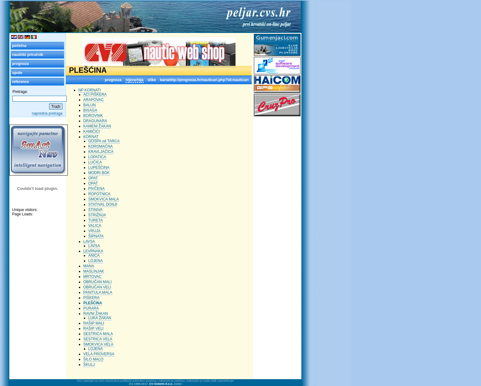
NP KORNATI (89, 90)
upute (17, 73)
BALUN (89, 105)
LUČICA (95, 162)
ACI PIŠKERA (95, 94)
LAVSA (89, 241)
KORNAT (90, 137)
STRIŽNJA (97, 215)
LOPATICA (97, 157)
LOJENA (95, 261)
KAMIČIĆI (91, 131)
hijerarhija (134, 80)
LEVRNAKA (93, 251)
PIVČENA (96, 188)
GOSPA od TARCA (104, 141)
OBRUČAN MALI (97, 282)
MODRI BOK (99, 173)
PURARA (91, 308)
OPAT (93, 178)
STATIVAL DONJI (102, 204)
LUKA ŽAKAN (99, 318)
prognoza (20, 64)
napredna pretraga (47, 113)
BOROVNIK (93, 115)
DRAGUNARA (95, 121)
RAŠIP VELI (93, 328)
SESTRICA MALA (98, 334)
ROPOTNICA (99, 194)
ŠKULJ (89, 364)
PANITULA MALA (97, 292)
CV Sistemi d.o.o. (161, 383)
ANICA (94, 255)
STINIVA (95, 210)
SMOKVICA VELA (98, 344)
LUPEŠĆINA (98, 167)
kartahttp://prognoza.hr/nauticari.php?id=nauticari (204, 80)
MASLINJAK (93, 271)
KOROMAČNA (100, 146)
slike (152, 80)
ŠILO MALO (93, 359)
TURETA (95, 220)
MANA (88, 266)
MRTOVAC (92, 276)
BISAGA (90, 110)
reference (20, 82)
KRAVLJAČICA (100, 151)
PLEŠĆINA (92, 303)
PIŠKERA (91, 298)
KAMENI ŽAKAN (97, 126)
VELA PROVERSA (98, 354)
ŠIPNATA (96, 236)
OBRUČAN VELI (97, 287)
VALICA (94, 225)
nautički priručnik (27, 55)
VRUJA (94, 231)
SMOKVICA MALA (103, 199)
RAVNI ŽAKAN (95, 313)
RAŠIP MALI (93, 323)
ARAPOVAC (93, 100)
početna (19, 46)
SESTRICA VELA (97, 339)
